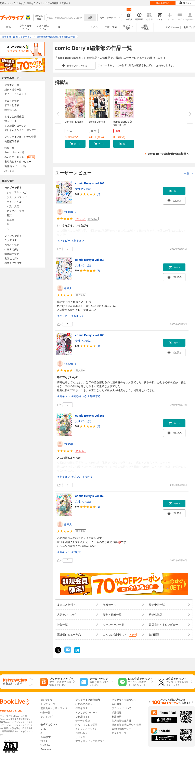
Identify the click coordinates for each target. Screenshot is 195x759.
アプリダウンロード (86, 712)
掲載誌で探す (11, 254)
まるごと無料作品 (14, 116)
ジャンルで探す (13, 235)
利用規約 (116, 716)
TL (76, 27)
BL (59, 27)
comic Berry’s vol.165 (89, 335)
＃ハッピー (63, 240)
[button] (75, 144)
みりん (68, 288)
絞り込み (39, 17)
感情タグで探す (13, 263)
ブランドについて (121, 708)
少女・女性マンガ (43, 27)
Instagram (45, 737)
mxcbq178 (70, 211)
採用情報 (116, 712)
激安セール (10, 121)
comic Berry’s (97, 121)
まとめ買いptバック (15, 125)
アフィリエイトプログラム (90, 741)
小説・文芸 (111, 27)
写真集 (10, 220)
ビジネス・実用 (15, 210)
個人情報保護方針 (121, 720)
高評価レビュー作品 (15, 166)
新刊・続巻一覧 (13, 89)
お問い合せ (81, 733)
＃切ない (76, 476)
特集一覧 (9, 148)
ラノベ (94, 27)
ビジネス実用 (128, 27)
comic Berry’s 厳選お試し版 (122, 123)
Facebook (45, 749)
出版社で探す (11, 258)
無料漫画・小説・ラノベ (53, 708)
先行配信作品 (11, 141)
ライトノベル (14, 201)
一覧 (188, 173)
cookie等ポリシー (121, 728)
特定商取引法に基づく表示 (126, 724)
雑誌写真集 (145, 27)
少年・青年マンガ (26, 27)
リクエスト (81, 737)
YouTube (45, 745)
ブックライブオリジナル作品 (20, 136)
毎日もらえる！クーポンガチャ (21, 130)
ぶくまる (9, 170)
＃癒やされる (79, 396)
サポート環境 (82, 720)
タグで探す (10, 240)
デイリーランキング (15, 94)
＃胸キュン (77, 240)
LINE (43, 728)
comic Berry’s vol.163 (89, 415)
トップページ (47, 704)
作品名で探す (11, 244)
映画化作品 (10, 109)
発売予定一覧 (11, 85)
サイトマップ (119, 733)
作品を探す (81, 708)
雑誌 (9, 215)
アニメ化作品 (11, 100)
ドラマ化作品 (11, 105)
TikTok (43, 741)
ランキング (46, 716)
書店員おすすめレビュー (17, 161)
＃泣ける (87, 476)
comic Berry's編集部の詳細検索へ (168, 153)
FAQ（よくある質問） (87, 724)
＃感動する (94, 396)
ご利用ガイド (188, 27)
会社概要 (116, 704)
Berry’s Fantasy (74, 121)
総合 (8, 27)
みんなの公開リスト (19, 157)
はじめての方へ (171, 27)
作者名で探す (11, 249)
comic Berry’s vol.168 (89, 183)
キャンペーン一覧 (14, 152)
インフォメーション (86, 728)
